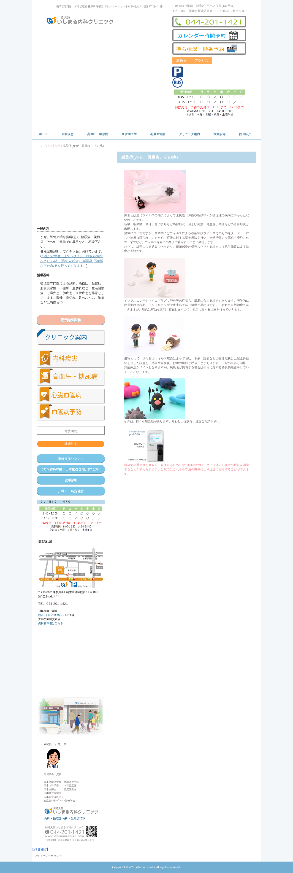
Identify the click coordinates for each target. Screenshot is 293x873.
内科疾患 (67, 134)
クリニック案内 (189, 134)
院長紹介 (245, 134)
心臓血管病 (157, 134)
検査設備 (219, 134)
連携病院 (70, 431)
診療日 (181, 60)
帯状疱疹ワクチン (71, 459)
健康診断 (71, 480)
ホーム (43, 134)
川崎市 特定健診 (71, 491)
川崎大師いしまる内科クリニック (83, 21)
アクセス (201, 60)
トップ (41, 145)
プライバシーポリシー (48, 855)
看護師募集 (71, 320)
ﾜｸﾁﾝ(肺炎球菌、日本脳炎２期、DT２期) (71, 469)
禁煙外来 (70, 444)
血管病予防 (129, 134)
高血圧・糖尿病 (97, 134)
